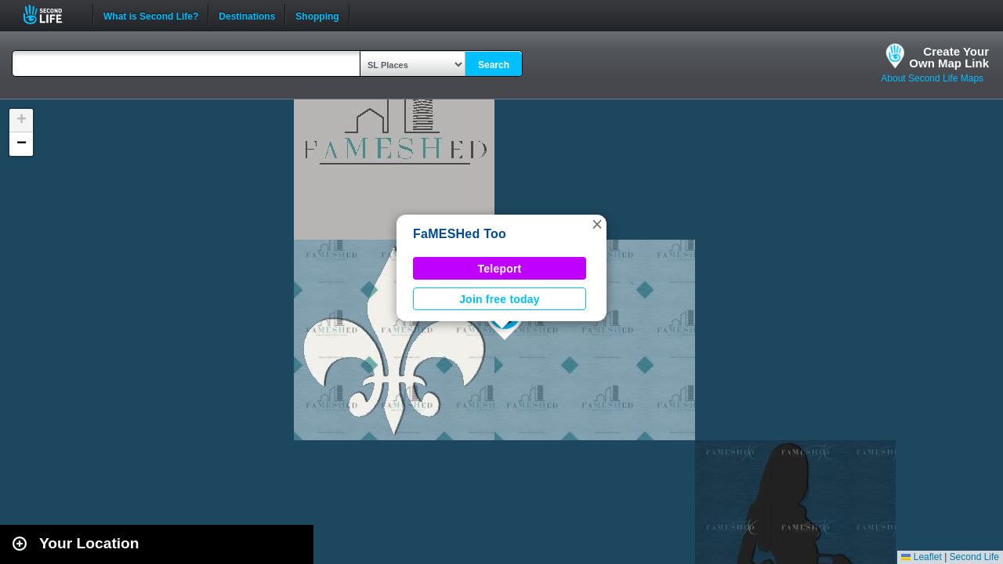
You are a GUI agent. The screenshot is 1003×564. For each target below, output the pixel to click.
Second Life (51, 14)
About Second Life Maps (932, 78)
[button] (597, 224)
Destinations (247, 15)
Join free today (499, 299)
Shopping (317, 15)
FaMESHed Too (459, 233)
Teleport (500, 268)
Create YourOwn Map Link (949, 57)
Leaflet (921, 556)
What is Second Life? (150, 15)
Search (493, 65)
